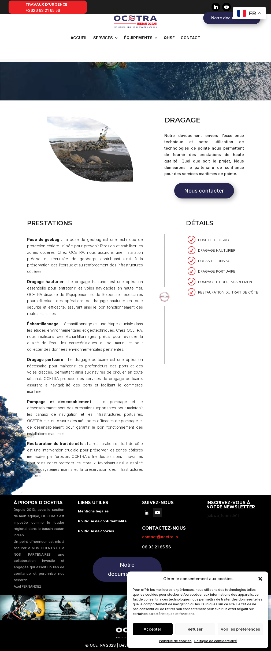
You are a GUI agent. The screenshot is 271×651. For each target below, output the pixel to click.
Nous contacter (204, 188)
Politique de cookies (175, 641)
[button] (260, 578)
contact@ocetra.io (160, 533)
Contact (190, 37)
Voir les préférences (240, 629)
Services (103, 37)
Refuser (195, 629)
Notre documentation (232, 17)
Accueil (78, 37)
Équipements (138, 37)
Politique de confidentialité (215, 641)
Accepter (152, 629)
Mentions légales (93, 508)
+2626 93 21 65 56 (42, 10)
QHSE (169, 37)
